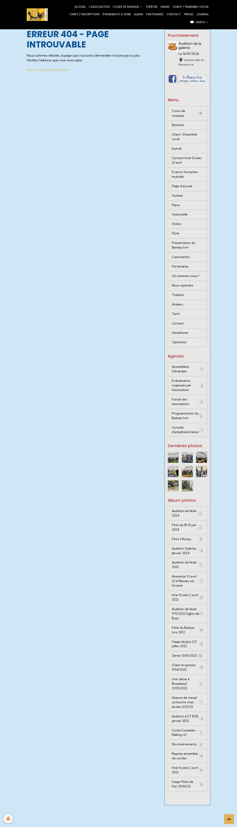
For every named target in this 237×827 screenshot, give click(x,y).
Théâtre (151, 7)
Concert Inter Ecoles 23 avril (187, 161)
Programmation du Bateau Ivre (187, 423)
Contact (174, 14)
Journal (202, 14)
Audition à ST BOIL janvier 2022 (187, 738)
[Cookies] (8, 818)
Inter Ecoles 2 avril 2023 (187, 608)
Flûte (175, 237)
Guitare (177, 198)
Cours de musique (126, 7)
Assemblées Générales (187, 375)
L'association (99, 7)
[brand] (38, 14)
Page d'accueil (182, 188)
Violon (176, 227)
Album (138, 14)
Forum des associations (187, 409)
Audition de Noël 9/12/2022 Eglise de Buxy (187, 625)
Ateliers (177, 309)
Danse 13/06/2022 (187, 671)
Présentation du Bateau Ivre (183, 249)
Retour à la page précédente (48, 70)
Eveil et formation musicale (185, 176)
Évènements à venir (117, 14)
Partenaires (155, 14)
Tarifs (176, 319)
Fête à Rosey (187, 548)
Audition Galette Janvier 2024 (187, 560)
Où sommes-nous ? (186, 280)
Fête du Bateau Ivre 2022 (187, 642)
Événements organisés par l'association (187, 392)
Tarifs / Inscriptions (84, 14)
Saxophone (180, 338)
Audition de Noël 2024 (187, 522)
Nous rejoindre (182, 290)
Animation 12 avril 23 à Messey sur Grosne (187, 591)
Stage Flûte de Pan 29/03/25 (187, 805)
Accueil (80, 7)
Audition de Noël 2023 (187, 575)
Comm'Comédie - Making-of (187, 752)
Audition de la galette (190, 45)
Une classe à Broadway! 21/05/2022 (187, 702)
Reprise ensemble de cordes (187, 777)
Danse (165, 7)
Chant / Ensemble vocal (191, 7)
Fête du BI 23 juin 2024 (187, 536)
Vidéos (198, 22)
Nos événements (187, 765)
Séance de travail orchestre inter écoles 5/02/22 (187, 721)
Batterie (178, 126)
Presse (188, 14)
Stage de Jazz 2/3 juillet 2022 (187, 656)
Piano (176, 208)
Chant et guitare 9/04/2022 (187, 685)
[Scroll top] (229, 819)
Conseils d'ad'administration (187, 437)
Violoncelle (180, 217)
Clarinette (179, 348)
